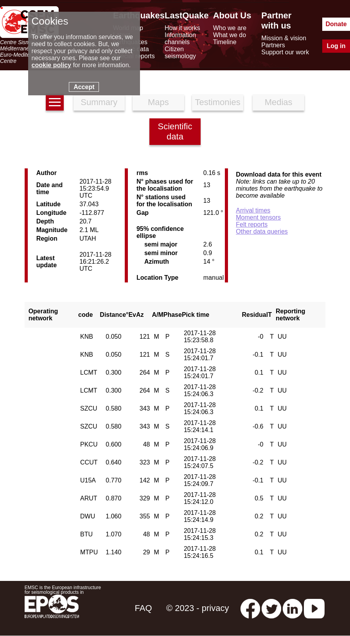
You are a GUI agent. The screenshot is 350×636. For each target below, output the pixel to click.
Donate (335, 24)
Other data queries (262, 231)
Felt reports (251, 224)
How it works (182, 28)
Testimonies (218, 102)
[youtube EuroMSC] (314, 608)
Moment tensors (258, 217)
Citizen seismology (180, 52)
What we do (229, 35)
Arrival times (253, 210)
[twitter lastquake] (271, 608)
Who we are (229, 28)
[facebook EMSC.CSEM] (250, 608)
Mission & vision (283, 38)
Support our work (285, 52)
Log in (336, 46)
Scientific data (175, 131)
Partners (273, 45)
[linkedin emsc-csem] (292, 608)
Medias (279, 102)
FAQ (143, 608)
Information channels (180, 38)
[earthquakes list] (55, 102)
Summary (99, 102)
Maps (158, 102)
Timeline (225, 42)
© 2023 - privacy (197, 608)
